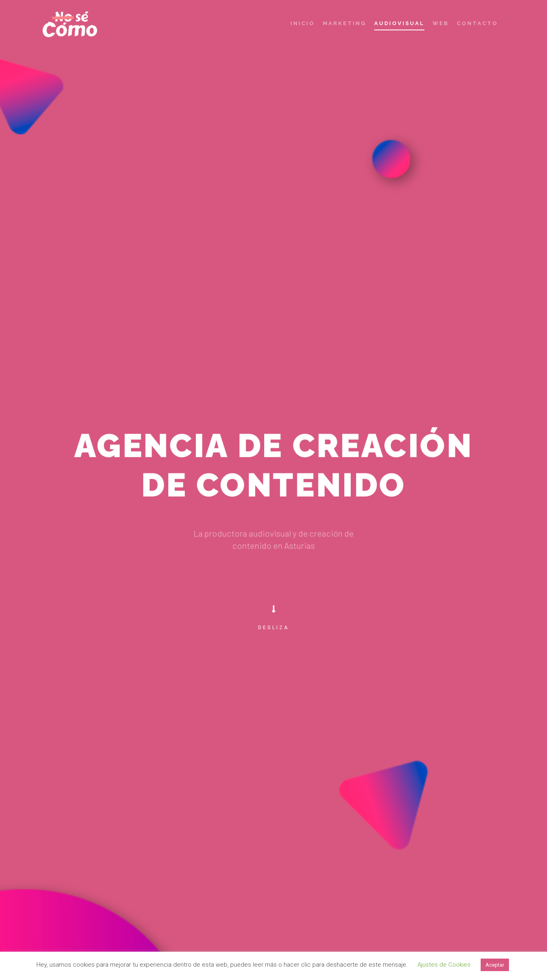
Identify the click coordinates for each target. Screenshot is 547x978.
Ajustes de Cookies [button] (444, 964)
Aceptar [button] (495, 965)
